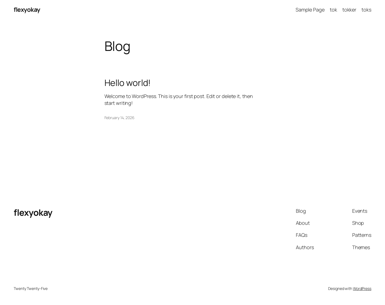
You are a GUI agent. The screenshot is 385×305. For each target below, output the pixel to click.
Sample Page (310, 9)
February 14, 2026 (119, 117)
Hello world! (127, 83)
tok (333, 9)
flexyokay (27, 9)
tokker (349, 9)
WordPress (362, 288)
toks (366, 9)
